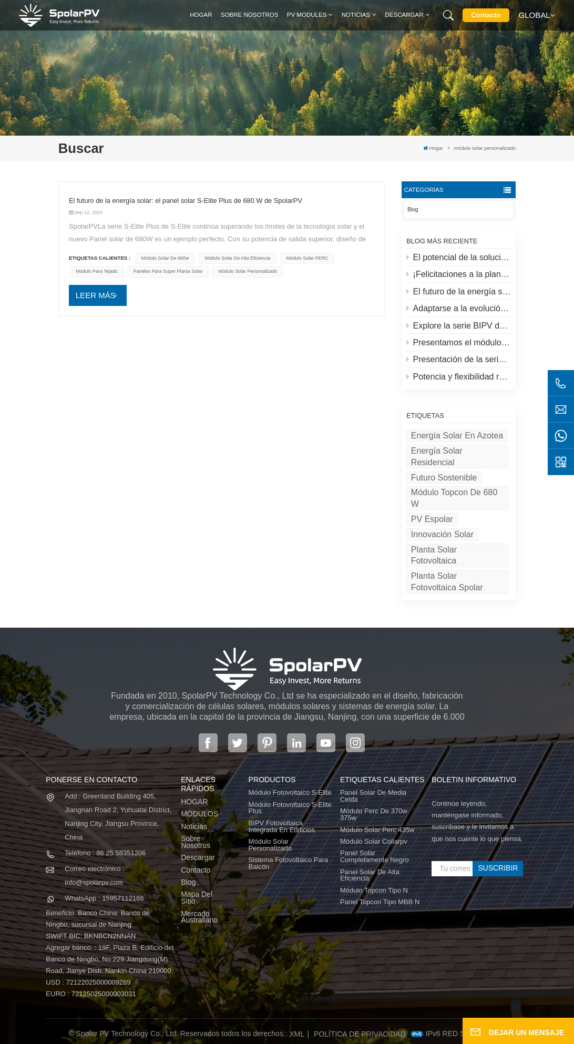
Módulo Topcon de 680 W (454, 498)
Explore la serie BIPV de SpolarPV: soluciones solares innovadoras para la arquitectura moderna (458, 325)
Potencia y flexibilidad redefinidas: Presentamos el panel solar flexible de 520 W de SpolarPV (458, 376)
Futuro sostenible (444, 477)
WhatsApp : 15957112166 (104, 898)
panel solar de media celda (373, 796)
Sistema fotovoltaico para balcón (289, 864)
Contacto (485, 15)
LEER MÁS (96, 295)
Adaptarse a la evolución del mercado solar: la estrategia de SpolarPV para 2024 (458, 308)
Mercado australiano (199, 917)
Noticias (356, 15)
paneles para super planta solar (168, 271)
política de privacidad (360, 1034)
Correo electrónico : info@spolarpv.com (94, 875)
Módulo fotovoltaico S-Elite (290, 793)
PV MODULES (307, 15)
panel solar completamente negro (374, 857)
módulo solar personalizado (247, 271)
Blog (412, 209)
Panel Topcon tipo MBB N (380, 902)
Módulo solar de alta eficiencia (237, 258)
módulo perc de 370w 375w (373, 815)
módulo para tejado (96, 271)
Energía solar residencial (437, 456)
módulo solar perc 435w (377, 830)
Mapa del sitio (196, 898)
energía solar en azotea (457, 435)
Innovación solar (442, 534)
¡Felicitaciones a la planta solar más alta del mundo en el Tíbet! (458, 274)
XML (297, 1034)
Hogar (201, 15)
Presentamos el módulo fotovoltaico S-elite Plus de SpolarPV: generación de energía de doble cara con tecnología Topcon (458, 342)
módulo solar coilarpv (373, 841)
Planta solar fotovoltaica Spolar (447, 581)
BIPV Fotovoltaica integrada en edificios (282, 827)
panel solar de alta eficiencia (369, 876)
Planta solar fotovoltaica (434, 555)
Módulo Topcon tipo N (374, 890)
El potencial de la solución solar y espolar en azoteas (458, 257)
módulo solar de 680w (165, 258)
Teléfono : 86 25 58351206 (105, 853)
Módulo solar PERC (307, 258)
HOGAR (194, 802)
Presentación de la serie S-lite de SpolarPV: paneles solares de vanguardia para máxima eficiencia (458, 359)
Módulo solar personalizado (270, 845)
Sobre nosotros (249, 15)
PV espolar (432, 519)
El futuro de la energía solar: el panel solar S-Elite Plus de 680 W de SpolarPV (458, 291)
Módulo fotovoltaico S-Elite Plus (290, 808)
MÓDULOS (199, 814)
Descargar (404, 15)
